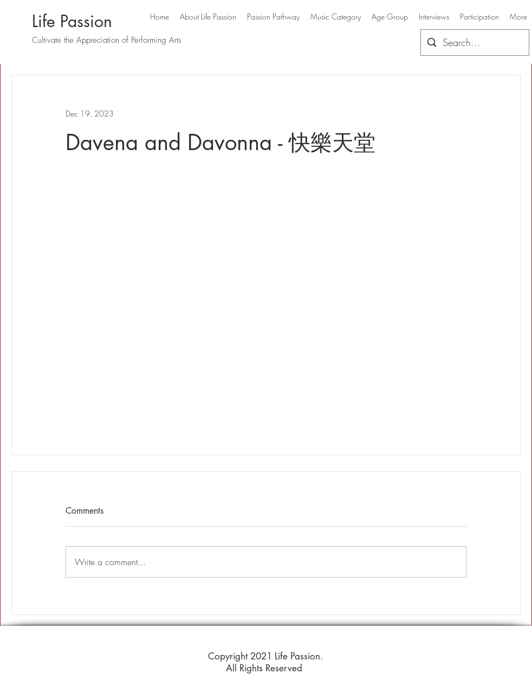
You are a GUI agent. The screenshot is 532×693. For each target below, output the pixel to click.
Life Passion (72, 21)
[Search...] (474, 43)
